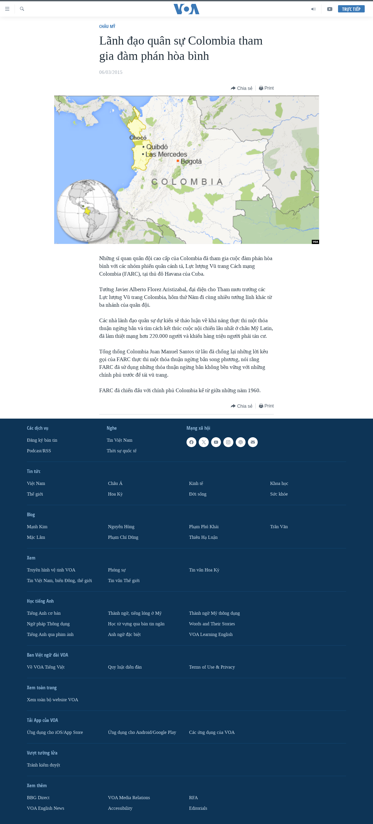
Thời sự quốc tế (122, 451)
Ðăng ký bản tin (42, 440)
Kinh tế (196, 483)
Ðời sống (197, 494)
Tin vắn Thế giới (124, 580)
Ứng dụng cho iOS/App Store (55, 732)
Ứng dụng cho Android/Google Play (142, 732)
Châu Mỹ (107, 26)
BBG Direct (38, 797)
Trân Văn (279, 526)
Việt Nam (36, 483)
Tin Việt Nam (119, 440)
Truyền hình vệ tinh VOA (51, 570)
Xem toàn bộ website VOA (52, 700)
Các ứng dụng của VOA (212, 732)
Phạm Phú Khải (204, 526)
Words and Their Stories (212, 624)
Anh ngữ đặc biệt (124, 634)
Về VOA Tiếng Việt (45, 667)
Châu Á (115, 483)
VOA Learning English (211, 634)
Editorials (198, 808)
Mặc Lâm (36, 537)
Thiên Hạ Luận (203, 537)
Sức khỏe (279, 494)
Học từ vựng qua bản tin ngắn (136, 624)
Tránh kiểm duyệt (43, 765)
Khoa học (279, 483)
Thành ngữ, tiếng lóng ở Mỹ (135, 613)
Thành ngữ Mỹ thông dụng (214, 613)
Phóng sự (117, 570)
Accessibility (120, 808)
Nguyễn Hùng (121, 526)
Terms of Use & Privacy (212, 667)
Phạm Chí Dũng (123, 537)
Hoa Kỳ (115, 494)
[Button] (242, 88)
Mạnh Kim (37, 526)
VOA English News (45, 808)
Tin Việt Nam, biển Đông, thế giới (59, 580)
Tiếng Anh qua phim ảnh (50, 634)
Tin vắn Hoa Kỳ (204, 570)
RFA (193, 797)
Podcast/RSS (39, 451)
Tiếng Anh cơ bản (44, 613)
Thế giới (35, 494)
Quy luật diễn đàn (125, 667)
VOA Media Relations (129, 797)
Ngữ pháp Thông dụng (48, 624)
